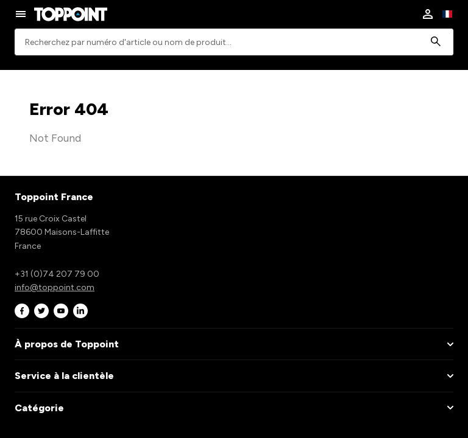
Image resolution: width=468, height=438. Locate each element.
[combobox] (234, 42)
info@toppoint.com (54, 287)
